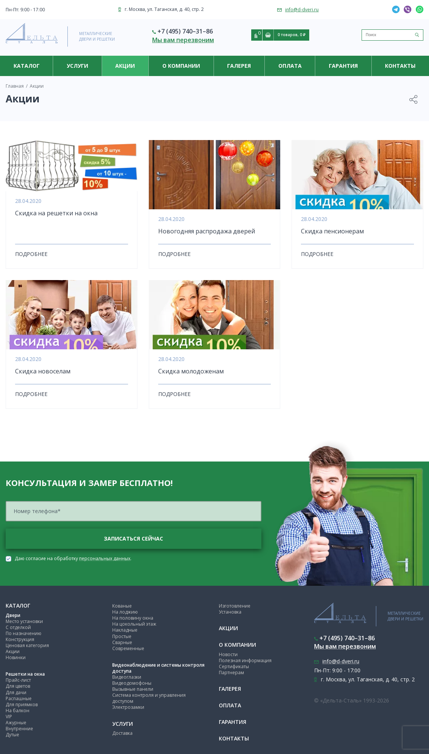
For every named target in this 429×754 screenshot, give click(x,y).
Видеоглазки (126, 677)
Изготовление (234, 606)
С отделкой (18, 627)
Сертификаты (234, 666)
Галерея (239, 65)
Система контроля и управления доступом (149, 698)
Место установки (24, 621)
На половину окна (132, 618)
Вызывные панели (132, 689)
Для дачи (16, 692)
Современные (128, 648)
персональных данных (104, 558)
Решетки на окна (25, 674)
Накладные (124, 630)
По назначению (23, 633)
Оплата (290, 65)
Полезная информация (245, 660)
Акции (13, 651)
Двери (13, 615)
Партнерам (231, 672)
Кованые (122, 606)
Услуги (77, 65)
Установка (230, 612)
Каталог (27, 65)
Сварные (122, 642)
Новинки (16, 657)
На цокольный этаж (134, 624)
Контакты (400, 65)
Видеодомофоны (131, 683)
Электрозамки (128, 707)
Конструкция (20, 639)
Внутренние (19, 728)
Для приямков (22, 704)
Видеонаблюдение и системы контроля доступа (158, 668)
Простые (121, 636)
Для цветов (18, 686)
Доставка (122, 733)
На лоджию (125, 612)
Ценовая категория (27, 645)
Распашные (19, 698)
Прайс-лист (18, 680)
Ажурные (16, 722)
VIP (9, 716)
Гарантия (343, 65)
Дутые (12, 734)
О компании (181, 65)
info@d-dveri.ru (302, 9)
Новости (228, 654)
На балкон (17, 710)
